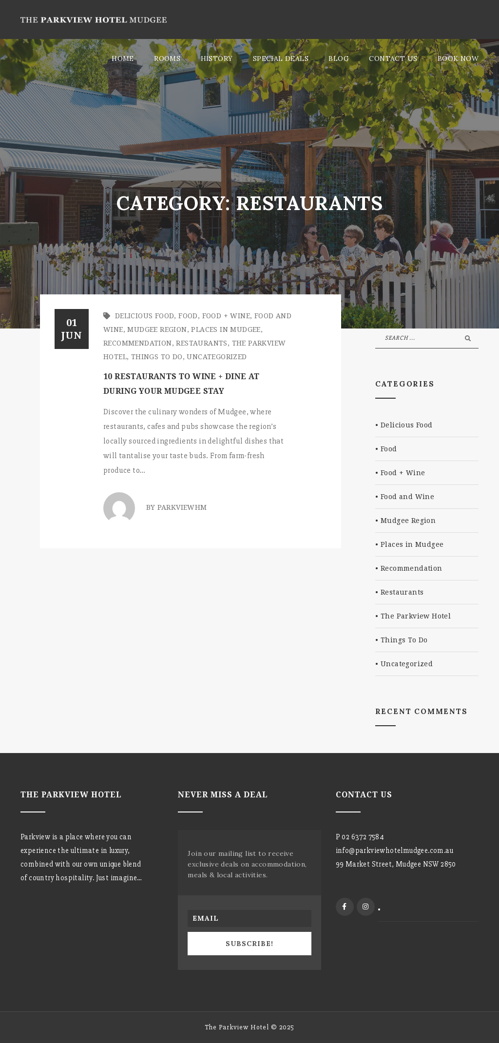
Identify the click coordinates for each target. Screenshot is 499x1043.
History (217, 58)
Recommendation (137, 343)
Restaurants (201, 343)
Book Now (458, 58)
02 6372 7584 (363, 836)
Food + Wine (226, 316)
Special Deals (280, 58)
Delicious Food (144, 316)
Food (188, 316)
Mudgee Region (157, 329)
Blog (338, 58)
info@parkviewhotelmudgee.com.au (394, 850)
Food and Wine (407, 497)
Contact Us (393, 58)
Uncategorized (217, 357)
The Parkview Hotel (416, 616)
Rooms (167, 58)
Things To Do (157, 357)
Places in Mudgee (225, 329)
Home (123, 58)
